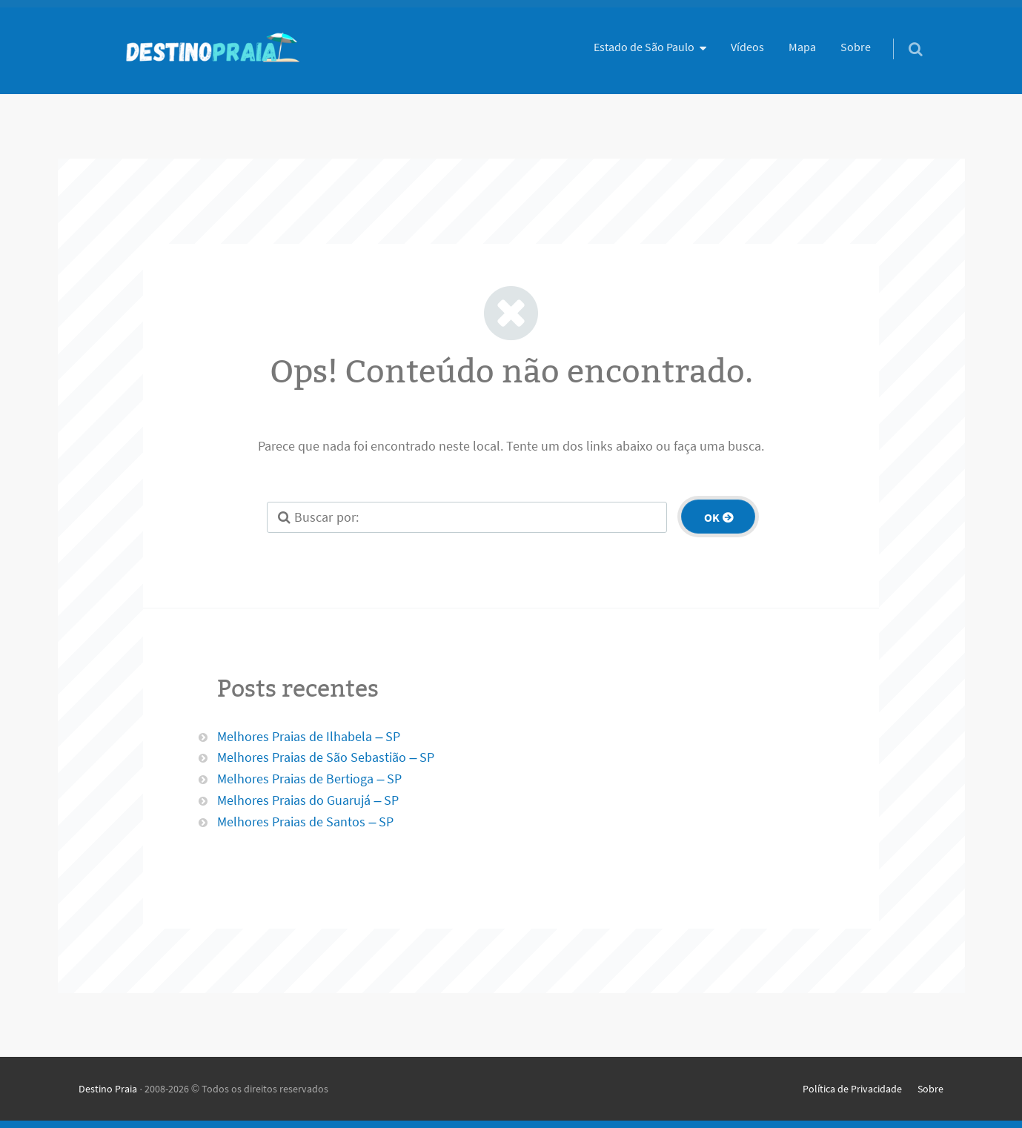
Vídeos (747, 46)
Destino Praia (108, 1088)
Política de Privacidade (852, 1088)
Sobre (855, 46)
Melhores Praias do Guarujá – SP (308, 800)
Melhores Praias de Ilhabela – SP (308, 736)
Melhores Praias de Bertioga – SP (309, 778)
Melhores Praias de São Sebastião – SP (325, 757)
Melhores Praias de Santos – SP (305, 821)
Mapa (802, 46)
